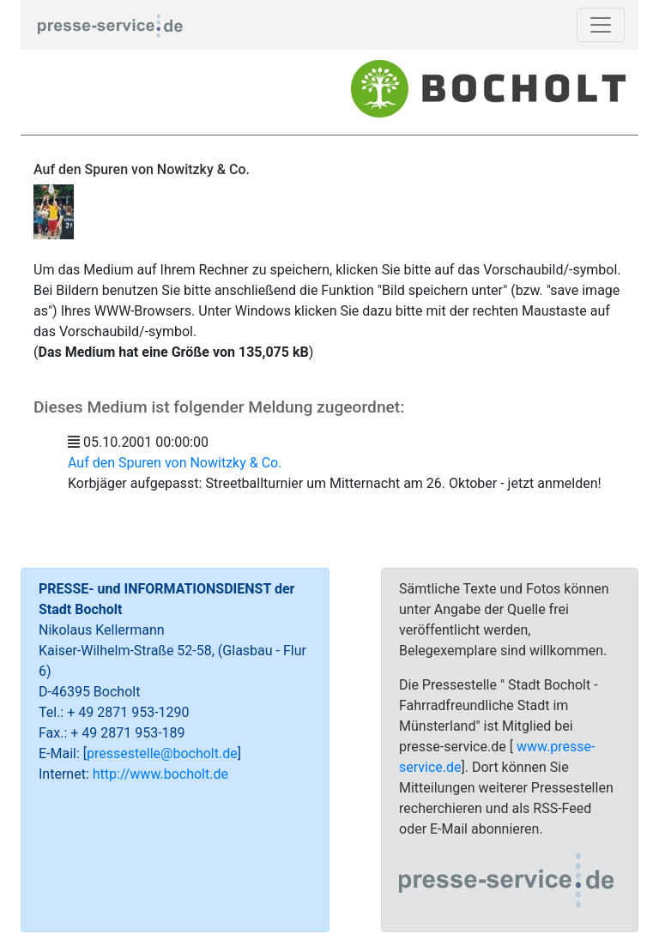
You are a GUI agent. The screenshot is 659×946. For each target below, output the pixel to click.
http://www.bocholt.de (160, 774)
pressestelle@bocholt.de (162, 753)
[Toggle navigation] (601, 25)
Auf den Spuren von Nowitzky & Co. (174, 463)
